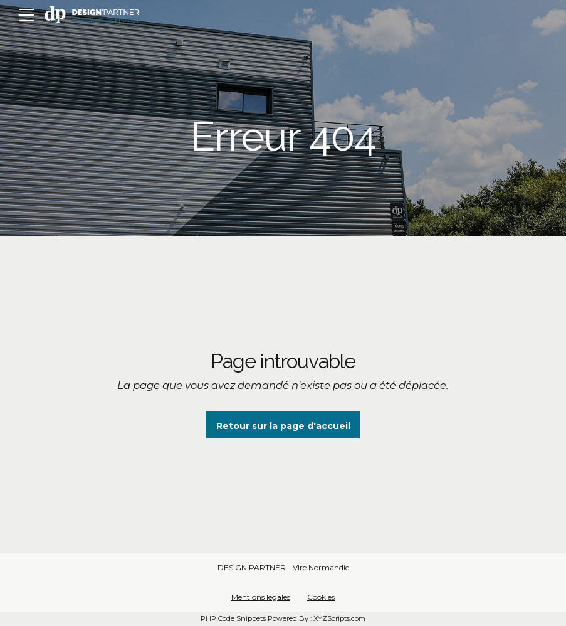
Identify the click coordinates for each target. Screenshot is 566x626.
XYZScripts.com (339, 618)
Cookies (321, 597)
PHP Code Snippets (233, 618)
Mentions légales (260, 597)
